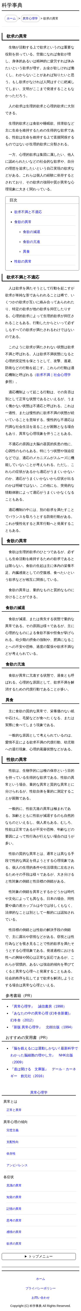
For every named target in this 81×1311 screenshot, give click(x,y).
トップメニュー (41, 1256)
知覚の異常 (14, 1197)
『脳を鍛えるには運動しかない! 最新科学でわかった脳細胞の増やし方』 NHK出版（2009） (44, 1055)
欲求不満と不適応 (28, 212)
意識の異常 (14, 1185)
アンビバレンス (17, 1165)
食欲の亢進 (31, 242)
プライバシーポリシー (40, 1288)
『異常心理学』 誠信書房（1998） (38, 1006)
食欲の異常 (23, 222)
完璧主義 (12, 1130)
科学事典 (12, 5)
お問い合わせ (41, 1297)
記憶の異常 (14, 1208)
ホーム (11, 18)
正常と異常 (14, 1110)
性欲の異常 (23, 261)
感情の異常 (14, 1232)
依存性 (11, 1153)
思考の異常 (14, 1220)
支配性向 (12, 1142)
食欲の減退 (31, 232)
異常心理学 (30, 18)
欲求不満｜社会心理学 (53, 375)
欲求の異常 (14, 1243)
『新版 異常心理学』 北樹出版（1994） (42, 1027)
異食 (26, 251)
